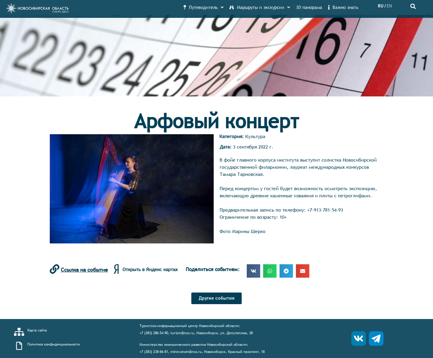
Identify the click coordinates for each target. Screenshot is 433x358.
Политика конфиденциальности (53, 344)
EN (389, 6)
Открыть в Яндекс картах (150, 269)
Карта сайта (37, 330)
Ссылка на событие (84, 269)
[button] (216, 298)
